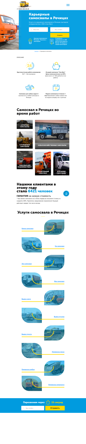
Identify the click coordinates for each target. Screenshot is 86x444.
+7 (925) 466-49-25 (23, 9)
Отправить (60, 35)
